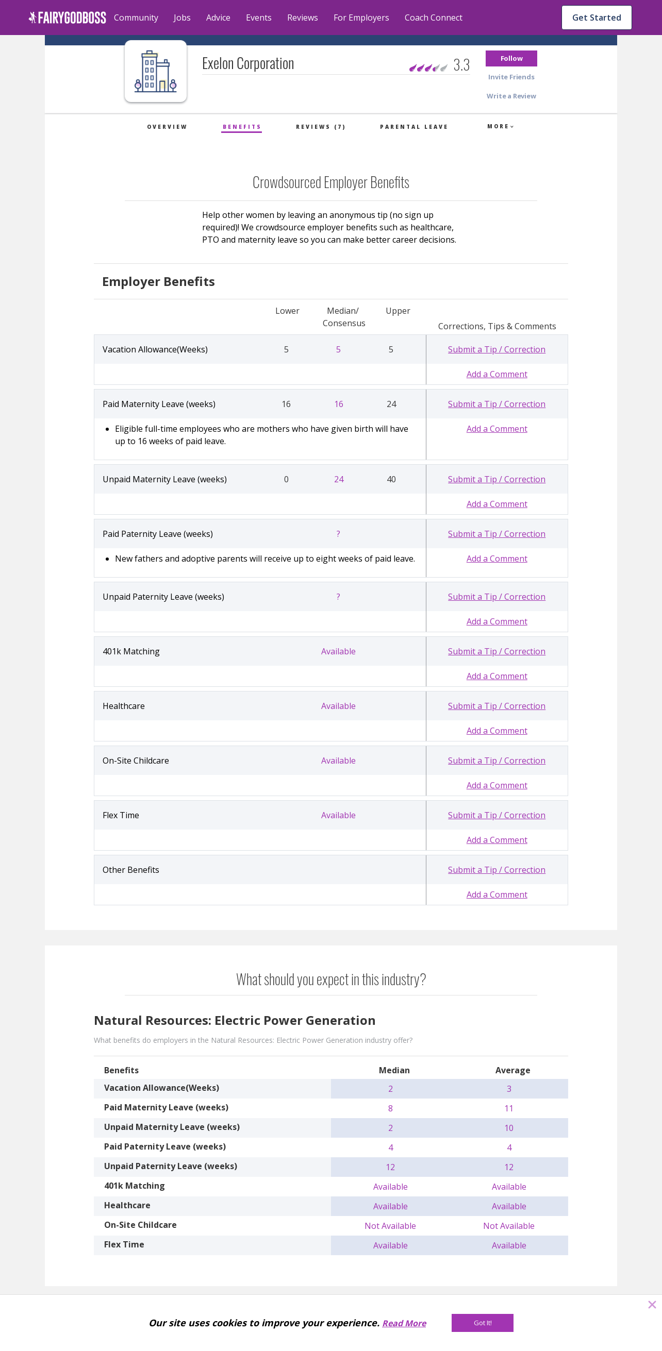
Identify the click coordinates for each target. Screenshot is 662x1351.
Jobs (182, 17)
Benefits (242, 126)
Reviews (302, 17)
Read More (404, 1323)
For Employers (361, 17)
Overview (167, 126)
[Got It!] (483, 1323)
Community (136, 17)
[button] (511, 58)
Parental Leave (414, 126)
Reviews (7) (321, 126)
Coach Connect (433, 17)
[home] (67, 17)
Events (259, 17)
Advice (218, 17)
